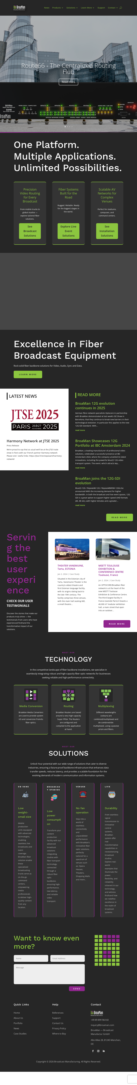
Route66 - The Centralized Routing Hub (68, 68)
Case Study (74, 574)
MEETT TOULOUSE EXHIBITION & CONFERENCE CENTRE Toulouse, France (111, 570)
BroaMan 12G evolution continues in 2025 (95, 405)
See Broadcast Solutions (30, 231)
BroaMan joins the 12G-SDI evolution (97, 480)
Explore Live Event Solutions (68, 231)
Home (17, 1012)
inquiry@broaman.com (102, 1025)
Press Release (13, 445)
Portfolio (18, 1023)
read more (80, 430)
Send (76, 988)
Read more (68, 82)
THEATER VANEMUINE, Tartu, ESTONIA (71, 567)
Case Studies (20, 1033)
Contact (111, 8)
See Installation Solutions (107, 231)
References (57, 1012)
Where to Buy (59, 1033)
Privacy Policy (59, 1028)
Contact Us (57, 1023)
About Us (18, 1018)
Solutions (70, 8)
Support (101, 8)
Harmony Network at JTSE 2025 (33, 441)
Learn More (86, 8)
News (46, 8)
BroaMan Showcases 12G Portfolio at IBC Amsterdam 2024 (102, 443)
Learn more (28, 374)
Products (56, 8)
